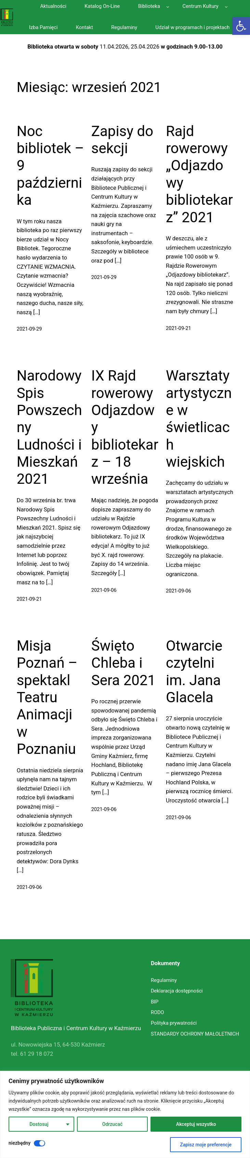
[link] (241, 26)
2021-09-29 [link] (29, 329)
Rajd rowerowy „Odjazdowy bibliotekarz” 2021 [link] (199, 174)
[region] (125, 1114)
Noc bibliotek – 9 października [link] (50, 166)
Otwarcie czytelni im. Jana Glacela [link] (194, 671)
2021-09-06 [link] (104, 590)
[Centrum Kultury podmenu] (226, 6)
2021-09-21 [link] (178, 328)
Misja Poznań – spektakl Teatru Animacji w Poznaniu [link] (47, 697)
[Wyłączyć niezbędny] (39, 1143)
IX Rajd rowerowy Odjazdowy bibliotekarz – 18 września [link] (124, 427)
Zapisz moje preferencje (206, 1144)
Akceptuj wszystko (196, 1124)
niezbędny (19, 1143)
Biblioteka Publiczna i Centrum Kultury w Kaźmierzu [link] (76, 1028)
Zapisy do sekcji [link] (122, 140)
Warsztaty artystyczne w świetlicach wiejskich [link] (199, 418)
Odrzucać (112, 1124)
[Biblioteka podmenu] (167, 6)
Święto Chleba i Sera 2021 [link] (123, 663)
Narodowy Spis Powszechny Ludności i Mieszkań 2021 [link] (49, 427)
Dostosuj (38, 1124)
